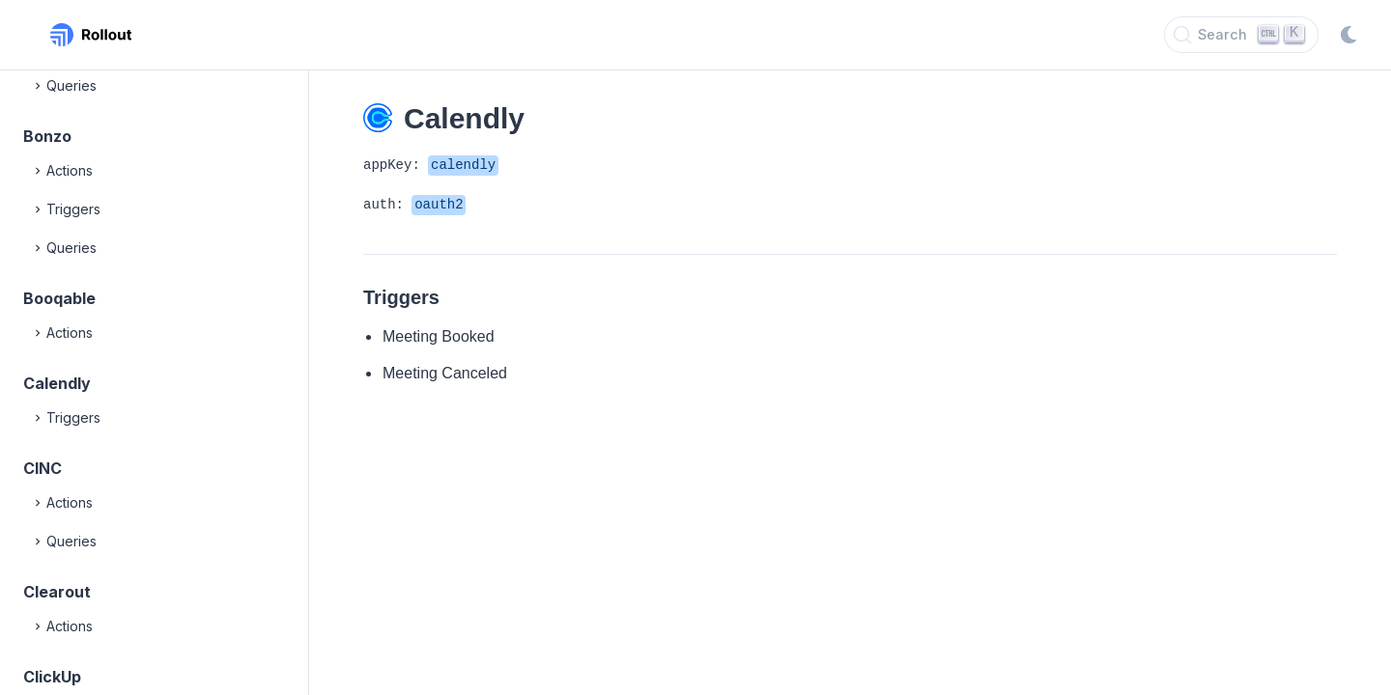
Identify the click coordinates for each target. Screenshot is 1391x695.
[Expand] (38, 85)
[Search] (1241, 34)
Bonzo (47, 136)
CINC (42, 468)
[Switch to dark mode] (1348, 34)
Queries (64, 85)
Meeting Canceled (445, 373)
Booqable (59, 298)
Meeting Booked (439, 336)
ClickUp (52, 676)
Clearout (57, 591)
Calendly (57, 383)
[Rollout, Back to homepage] (90, 34)
